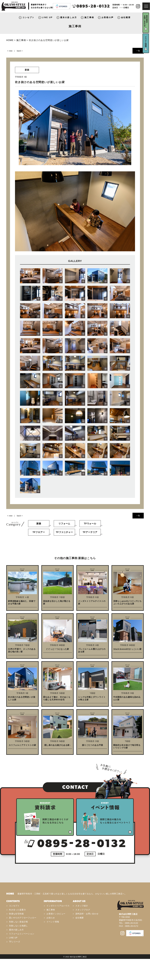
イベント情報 (52, 922)
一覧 (138, 51)
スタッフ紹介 (81, 906)
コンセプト (28, 17)
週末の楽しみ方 (68, 17)
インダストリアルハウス (58, 906)
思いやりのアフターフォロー (22, 918)
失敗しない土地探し (18, 926)
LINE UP (47, 17)
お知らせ (50, 918)
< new (9, 51)
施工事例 (89, 17)
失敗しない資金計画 (18, 922)
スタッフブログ (82, 910)
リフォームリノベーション (21, 934)
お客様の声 (108, 17)
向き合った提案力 (17, 910)
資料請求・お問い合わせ (86, 914)
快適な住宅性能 (16, 914)
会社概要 (126, 17)
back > (20, 51)
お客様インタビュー (55, 914)
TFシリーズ (14, 942)
